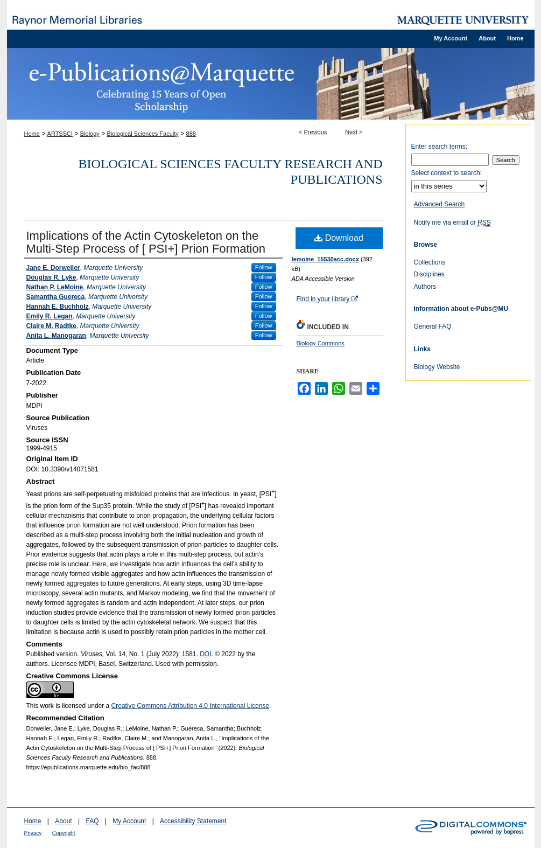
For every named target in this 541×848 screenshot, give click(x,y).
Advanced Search (439, 204)
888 (191, 133)
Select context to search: (446, 173)
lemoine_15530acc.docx (325, 259)
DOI (205, 654)
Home (32, 133)
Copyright (63, 833)
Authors (425, 286)
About (63, 821)
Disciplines (429, 274)
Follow (263, 267)
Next (351, 132)
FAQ (92, 821)
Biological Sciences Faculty (143, 133)
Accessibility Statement (193, 821)
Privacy (33, 833)
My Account (129, 821)
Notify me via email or (452, 222)
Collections (430, 262)
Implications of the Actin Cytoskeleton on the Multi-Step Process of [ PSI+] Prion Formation (145, 242)
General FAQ (433, 326)
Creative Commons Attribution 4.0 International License (190, 706)
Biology (90, 133)
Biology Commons (321, 343)
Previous (315, 132)
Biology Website (437, 367)
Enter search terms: (439, 146)
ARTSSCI (60, 133)
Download (338, 237)
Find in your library (327, 299)
